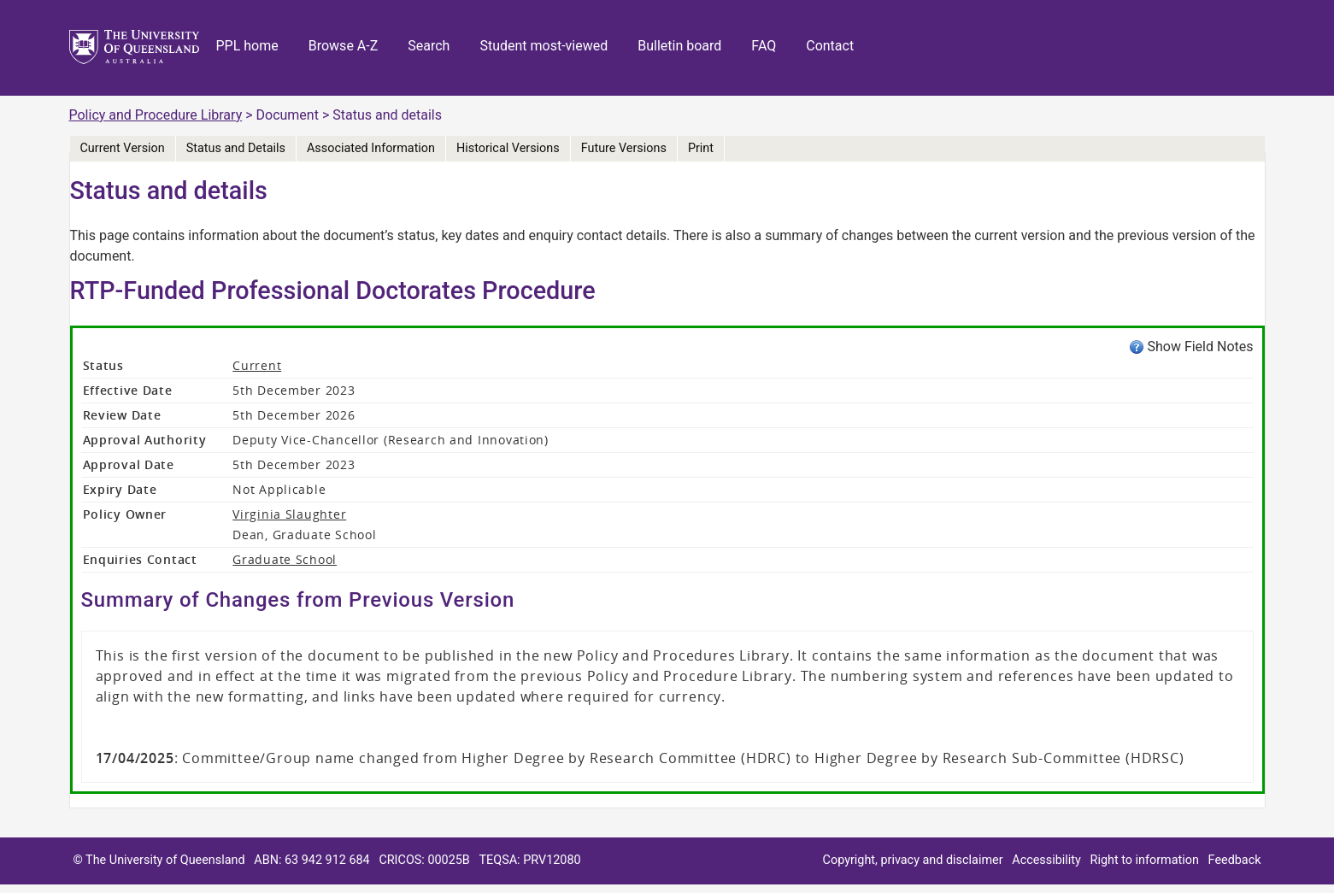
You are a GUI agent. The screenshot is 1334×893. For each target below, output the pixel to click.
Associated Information (371, 148)
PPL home (247, 46)
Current (256, 365)
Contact (830, 46)
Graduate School (284, 559)
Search (429, 46)
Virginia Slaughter (289, 514)
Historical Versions (508, 148)
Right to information (1144, 860)
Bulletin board (679, 46)
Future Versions (624, 148)
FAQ (763, 46)
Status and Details (235, 148)
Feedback (1234, 860)
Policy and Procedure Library (156, 115)
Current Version (122, 148)
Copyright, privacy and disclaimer (913, 860)
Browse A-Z (344, 46)
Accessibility (1046, 860)
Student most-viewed (543, 46)
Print (701, 148)
